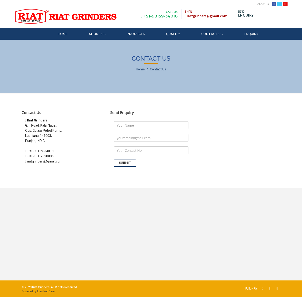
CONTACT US (212, 34)
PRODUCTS (136, 34)
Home (140, 69)
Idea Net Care (46, 291)
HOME (63, 34)
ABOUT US (97, 34)
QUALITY (173, 34)
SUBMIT (125, 162)
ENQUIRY (251, 34)
